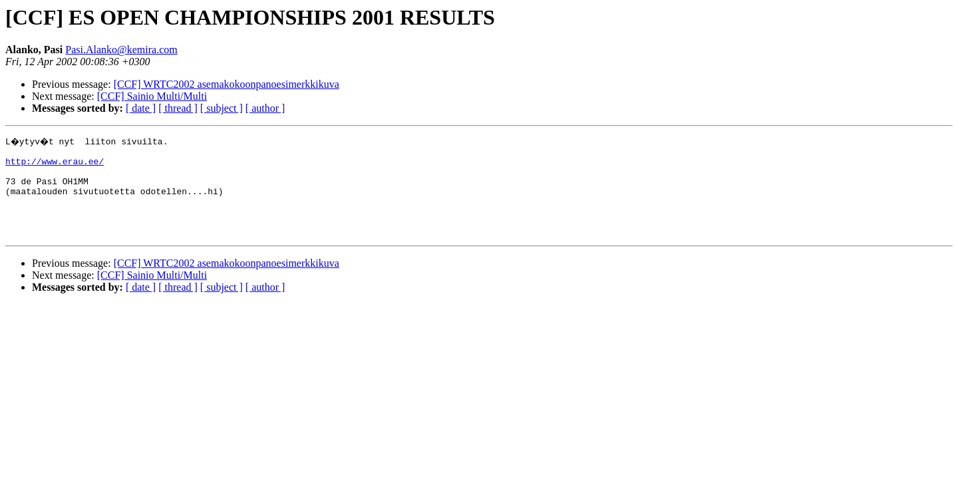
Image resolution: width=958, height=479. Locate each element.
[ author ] (265, 108)
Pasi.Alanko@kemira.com (121, 49)
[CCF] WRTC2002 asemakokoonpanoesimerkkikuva (226, 84)
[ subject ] (221, 108)
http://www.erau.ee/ (54, 165)
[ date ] (141, 108)
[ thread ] (178, 108)
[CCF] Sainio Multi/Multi (152, 96)
